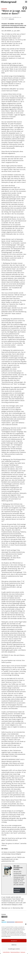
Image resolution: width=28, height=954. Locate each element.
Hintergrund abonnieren (17, 890)
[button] (26, 924)
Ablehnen (14, 945)
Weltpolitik (11, 19)
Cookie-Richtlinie (6, 952)
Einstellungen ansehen (14, 949)
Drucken (4, 917)
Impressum (22, 952)
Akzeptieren (14, 940)
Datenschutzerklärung (15, 952)
